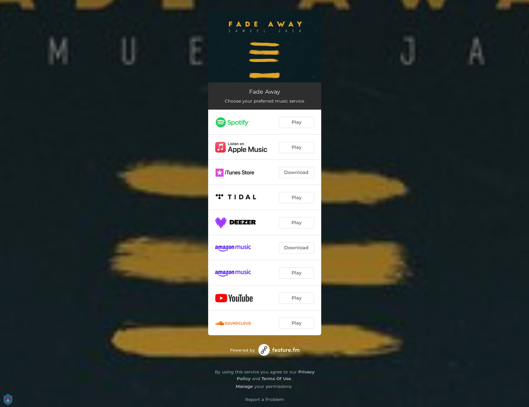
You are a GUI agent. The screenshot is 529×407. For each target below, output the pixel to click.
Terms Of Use (276, 378)
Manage (244, 386)
